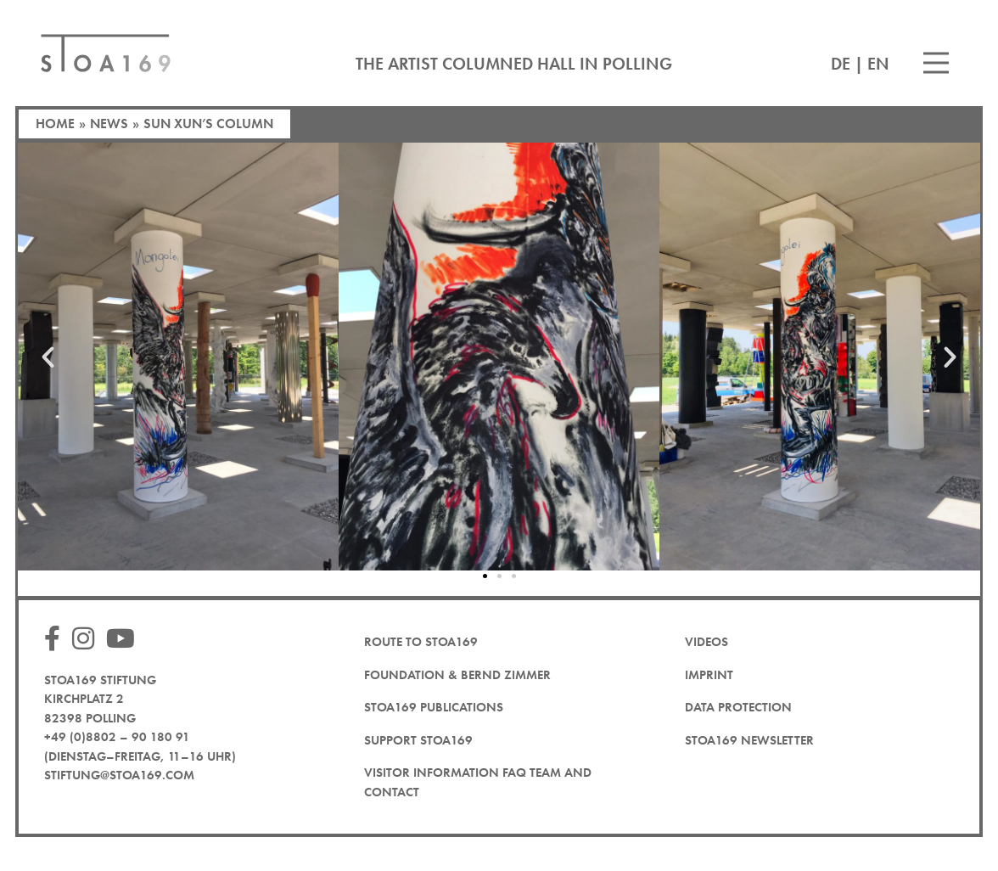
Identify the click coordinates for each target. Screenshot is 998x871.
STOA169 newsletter (749, 740)
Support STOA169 (418, 740)
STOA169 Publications (433, 707)
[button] (48, 357)
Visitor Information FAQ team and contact (478, 782)
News (109, 123)
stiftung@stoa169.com (119, 775)
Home (55, 123)
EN (878, 64)
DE (840, 64)
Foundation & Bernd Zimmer (457, 674)
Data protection (738, 707)
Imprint (709, 674)
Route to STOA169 (421, 641)
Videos (706, 641)
